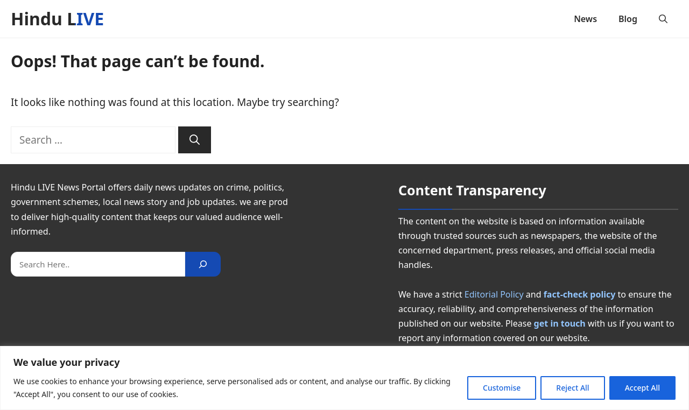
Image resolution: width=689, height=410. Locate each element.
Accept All (642, 388)
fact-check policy (580, 294)
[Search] (194, 140)
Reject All (572, 388)
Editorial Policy (494, 294)
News (585, 19)
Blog (627, 19)
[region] (344, 378)
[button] (663, 19)
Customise (502, 388)
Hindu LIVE (57, 18)
